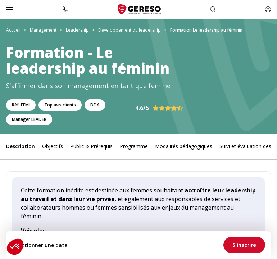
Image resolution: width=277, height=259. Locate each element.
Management (43, 30)
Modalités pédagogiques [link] (183, 146)
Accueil (13, 30)
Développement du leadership (129, 30)
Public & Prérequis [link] (91, 146)
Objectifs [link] (52, 146)
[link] (244, 245)
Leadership (77, 30)
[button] (15, 246)
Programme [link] (134, 146)
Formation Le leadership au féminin (206, 30)
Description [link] (20, 146)
